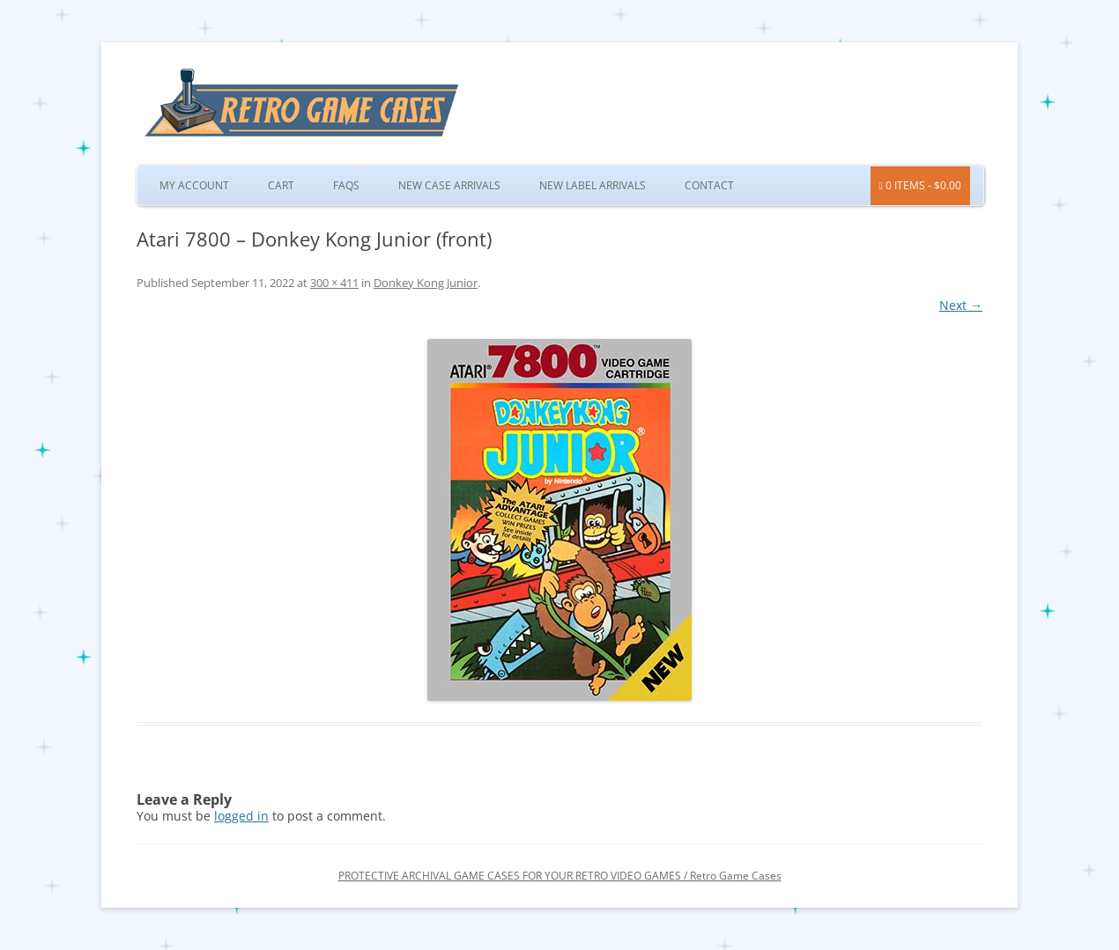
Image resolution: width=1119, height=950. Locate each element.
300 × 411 (334, 283)
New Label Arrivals (592, 185)
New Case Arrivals (449, 185)
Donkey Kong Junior (426, 283)
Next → (960, 305)
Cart (281, 185)
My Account (194, 185)
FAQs (346, 185)
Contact (709, 185)
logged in (241, 815)
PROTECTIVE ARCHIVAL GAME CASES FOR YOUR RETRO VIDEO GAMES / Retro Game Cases (560, 875)
